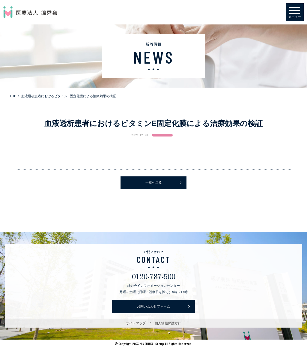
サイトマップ (136, 323)
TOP (13, 96)
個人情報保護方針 (168, 323)
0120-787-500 (153, 276)
